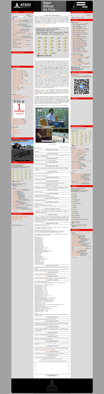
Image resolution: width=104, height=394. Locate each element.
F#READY (74, 153)
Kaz (47, 153)
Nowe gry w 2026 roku (17, 35)
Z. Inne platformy (75, 221)
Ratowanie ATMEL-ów (76, 239)
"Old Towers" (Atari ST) (17, 189)
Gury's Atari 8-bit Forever (17, 130)
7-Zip (81, 145)
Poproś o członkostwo (84, 8)
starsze (31, 91)
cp (90, 132)
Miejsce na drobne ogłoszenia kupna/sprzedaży (81, 180)
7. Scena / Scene (75, 60)
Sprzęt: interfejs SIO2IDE (77, 182)
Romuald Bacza (75, 157)
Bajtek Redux (15, 125)
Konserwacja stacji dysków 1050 (19, 75)
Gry (74, 17)
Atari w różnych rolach (76, 253)
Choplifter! (15, 192)
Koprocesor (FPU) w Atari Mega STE (79, 33)
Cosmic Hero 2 (75, 25)
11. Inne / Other (75, 64)
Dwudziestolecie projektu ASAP (19, 40)
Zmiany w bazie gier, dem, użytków (79, 23)
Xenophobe (15, 196)
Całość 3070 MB (16, 181)
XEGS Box (74, 252)
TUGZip (83, 145)
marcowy (47, 351)
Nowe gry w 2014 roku (17, 87)
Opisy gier (14, 188)
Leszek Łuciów (75, 159)
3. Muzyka (74, 197)
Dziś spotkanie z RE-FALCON (19, 21)
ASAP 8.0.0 (15, 24)
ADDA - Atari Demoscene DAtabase (78, 128)
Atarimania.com (64, 74)
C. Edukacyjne (75, 213)
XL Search (14, 133)
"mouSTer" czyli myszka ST (77, 174)
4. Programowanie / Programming (78, 57)
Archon (14, 202)
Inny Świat (15, 207)
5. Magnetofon (75, 201)
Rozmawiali (73, 147)
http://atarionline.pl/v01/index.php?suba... (43, 349)
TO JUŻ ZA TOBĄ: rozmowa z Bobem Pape (80, 160)
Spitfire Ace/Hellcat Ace (17, 200)
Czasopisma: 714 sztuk (17, 119)
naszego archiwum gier (42, 89)
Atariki (13, 128)
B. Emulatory (74, 211)
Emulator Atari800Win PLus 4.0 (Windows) (21, 96)
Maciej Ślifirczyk (75, 165)
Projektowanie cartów (76, 240)
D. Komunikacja (75, 215)
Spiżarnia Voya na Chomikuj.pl (18, 124)
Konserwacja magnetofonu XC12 (19, 76)
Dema (82, 17)
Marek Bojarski (75, 167)
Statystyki (14, 220)
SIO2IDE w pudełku (76, 254)
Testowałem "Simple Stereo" (77, 243)
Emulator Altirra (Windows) (17, 98)
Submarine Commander (17, 190)
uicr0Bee (47, 326)
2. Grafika (74, 195)
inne (22, 179)
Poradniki (14, 69)
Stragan (72, 172)
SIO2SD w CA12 (75, 238)
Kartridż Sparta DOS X (17, 73)
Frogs (14, 191)
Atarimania (14, 131)
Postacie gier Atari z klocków (18, 26)
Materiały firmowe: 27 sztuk (18, 122)
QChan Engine (15, 89)
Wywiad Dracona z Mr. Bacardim (78, 149)
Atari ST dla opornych (17, 86)
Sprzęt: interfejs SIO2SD (77, 183)
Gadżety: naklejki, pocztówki (77, 178)
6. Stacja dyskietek (76, 203)
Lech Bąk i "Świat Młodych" (77, 151)
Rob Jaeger (74, 162)
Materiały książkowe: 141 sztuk (19, 121)
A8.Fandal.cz (63, 75)
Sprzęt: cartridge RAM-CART (77, 179)
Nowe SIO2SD (75, 237)
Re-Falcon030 (15, 20)
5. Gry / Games (75, 58)
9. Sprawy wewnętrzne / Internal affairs (79, 62)
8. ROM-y (74, 207)
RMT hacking (74, 35)
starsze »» (31, 49)
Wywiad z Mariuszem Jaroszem (78, 148)
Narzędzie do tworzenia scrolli (19, 72)
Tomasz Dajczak (75, 150)
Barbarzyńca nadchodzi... (18, 19)
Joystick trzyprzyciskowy (77, 245)
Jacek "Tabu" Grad (75, 163)
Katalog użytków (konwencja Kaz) (78, 188)
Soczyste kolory (75, 251)
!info (82, 135)
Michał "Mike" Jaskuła (76, 152)
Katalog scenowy (74, 130)
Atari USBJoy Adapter (76, 175)
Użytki (78, 17)
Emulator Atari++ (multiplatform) (18, 97)
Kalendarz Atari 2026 (17, 29)
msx (86, 137)
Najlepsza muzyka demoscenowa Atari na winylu (22, 38)
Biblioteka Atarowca (16, 100)
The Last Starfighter (17, 203)
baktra (47, 279)
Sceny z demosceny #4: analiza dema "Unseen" (22, 46)
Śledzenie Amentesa (76, 158)
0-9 (13, 170)
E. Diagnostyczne (75, 217)
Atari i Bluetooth (75, 235)
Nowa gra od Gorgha (76, 39)
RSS (30, 16)
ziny (81, 143)
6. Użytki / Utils (75, 59)
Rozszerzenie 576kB (76, 250)
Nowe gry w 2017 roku (17, 79)
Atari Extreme (15, 23)
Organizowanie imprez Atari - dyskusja (19, 216)
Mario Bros (15, 195)
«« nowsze (15, 49)
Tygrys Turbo (74, 242)
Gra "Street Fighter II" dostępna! (19, 44)
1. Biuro (73, 193)
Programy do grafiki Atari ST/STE (78, 43)
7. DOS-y (74, 205)
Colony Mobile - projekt (16, 219)
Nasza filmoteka (16, 30)
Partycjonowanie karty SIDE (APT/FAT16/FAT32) (22, 83)
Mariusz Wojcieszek (76, 156)
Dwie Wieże (15, 204)
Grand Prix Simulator (17, 209)
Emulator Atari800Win (16, 95)
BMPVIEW (15, 85)
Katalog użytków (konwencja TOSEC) (79, 224)
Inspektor (14, 208)
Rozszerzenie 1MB (75, 244)
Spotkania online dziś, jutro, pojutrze (20, 33)
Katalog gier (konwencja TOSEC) (19, 183)
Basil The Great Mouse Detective (19, 205)
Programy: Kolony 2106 (76, 176)
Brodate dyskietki (16, 28)
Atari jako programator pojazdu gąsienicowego (81, 233)
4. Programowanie (76, 199)
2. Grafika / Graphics (76, 56)
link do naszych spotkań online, (78, 75)
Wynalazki (73, 232)
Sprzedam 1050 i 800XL (76, 31)
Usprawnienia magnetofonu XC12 (19, 74)
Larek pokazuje (16, 80)
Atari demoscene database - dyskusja (19, 217)
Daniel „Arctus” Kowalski (77, 154)
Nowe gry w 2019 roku (17, 78)
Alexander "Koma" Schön (77, 164)
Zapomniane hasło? (75, 8)
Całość (15, 185)
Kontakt (13, 135)
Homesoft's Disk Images (46, 76)
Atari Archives (15, 132)
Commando (15, 194)
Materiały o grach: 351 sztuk (18, 123)
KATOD (73, 155)
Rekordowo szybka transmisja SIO (79, 45)
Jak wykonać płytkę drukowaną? (78, 248)
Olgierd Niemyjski (75, 168)
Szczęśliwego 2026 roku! (18, 37)
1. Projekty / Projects (76, 55)
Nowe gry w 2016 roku (17, 82)
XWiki (13, 129)
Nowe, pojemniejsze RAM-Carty (78, 173)
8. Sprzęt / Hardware (76, 61)
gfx (90, 134)
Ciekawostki (74, 49)
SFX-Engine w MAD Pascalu (18, 71)
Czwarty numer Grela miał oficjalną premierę (21, 42)
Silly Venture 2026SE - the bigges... (79, 51)
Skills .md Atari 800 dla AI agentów (79, 37)
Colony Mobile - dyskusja (17, 218)
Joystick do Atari (75, 241)
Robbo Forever (16, 197)
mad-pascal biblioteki (76, 47)
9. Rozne (74, 209)
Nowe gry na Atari (75, 27)
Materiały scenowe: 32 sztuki (18, 120)
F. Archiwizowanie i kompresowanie (79, 219)
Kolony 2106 (15, 198)
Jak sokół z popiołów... (17, 25)
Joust (14, 193)
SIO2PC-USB (74, 236)
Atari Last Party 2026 (17, 36)
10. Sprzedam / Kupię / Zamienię (78, 63)
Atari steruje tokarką (76, 255)
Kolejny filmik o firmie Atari (77, 41)
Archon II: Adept (16, 199)
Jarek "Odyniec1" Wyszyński (77, 166)
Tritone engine (15, 88)
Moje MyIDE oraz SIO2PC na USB (79, 246)
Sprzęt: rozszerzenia (76, 177)
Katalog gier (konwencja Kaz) (18, 164)
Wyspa (14, 201)
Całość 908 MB (75, 222)
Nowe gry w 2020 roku (17, 77)
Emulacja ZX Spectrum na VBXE (19, 81)
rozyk (47, 193)
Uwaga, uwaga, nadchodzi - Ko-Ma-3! (79, 29)
